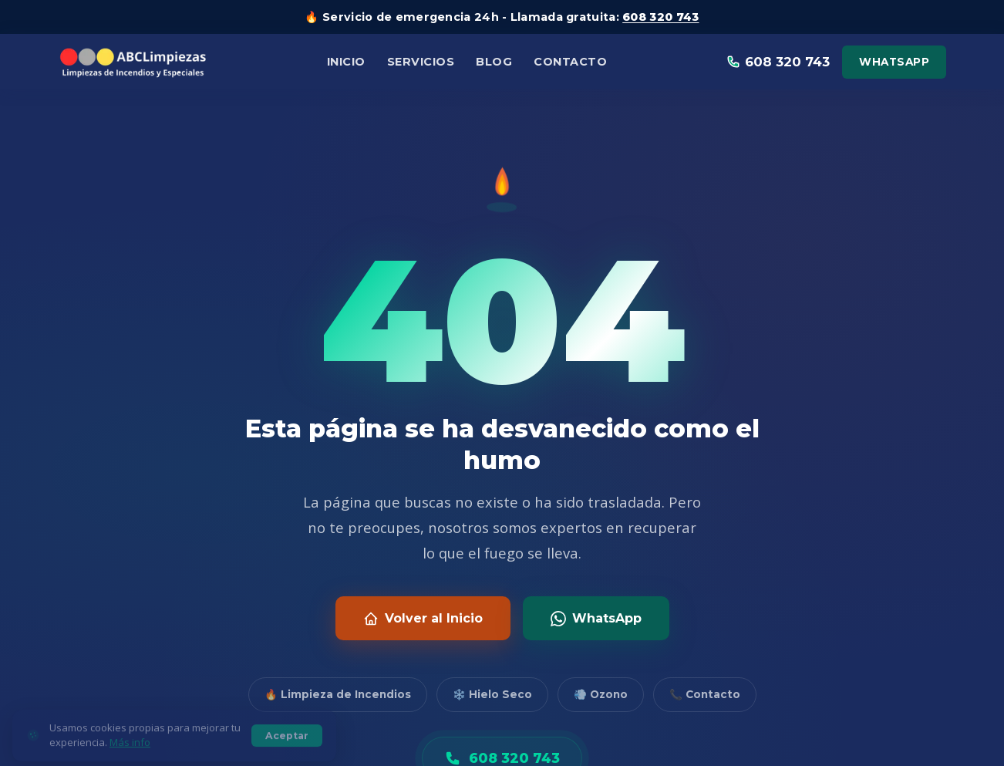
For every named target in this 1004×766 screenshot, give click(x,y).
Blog (494, 62)
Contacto (570, 62)
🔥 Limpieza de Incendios (337, 694)
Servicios (421, 62)
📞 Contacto (704, 694)
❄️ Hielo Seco (492, 694)
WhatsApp (894, 62)
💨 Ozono (601, 694)
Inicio (346, 62)
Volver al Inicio (423, 618)
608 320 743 (660, 17)
